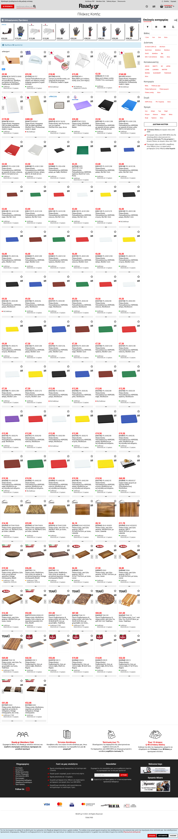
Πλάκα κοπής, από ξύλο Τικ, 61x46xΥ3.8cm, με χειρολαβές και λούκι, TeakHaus (12, 665)
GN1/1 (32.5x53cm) (151, 57)
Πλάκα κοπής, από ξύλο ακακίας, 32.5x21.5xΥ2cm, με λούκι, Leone (105, 574)
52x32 (147, 53)
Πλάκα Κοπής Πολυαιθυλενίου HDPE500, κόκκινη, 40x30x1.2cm (81, 260)
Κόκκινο (155, 114)
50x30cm (167, 50)
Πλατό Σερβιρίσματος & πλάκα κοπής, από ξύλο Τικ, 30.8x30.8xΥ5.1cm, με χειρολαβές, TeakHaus (58, 620)
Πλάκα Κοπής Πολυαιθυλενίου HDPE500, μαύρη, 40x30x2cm (11, 305)
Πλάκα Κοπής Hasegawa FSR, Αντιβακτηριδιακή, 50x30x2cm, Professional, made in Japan (128, 81)
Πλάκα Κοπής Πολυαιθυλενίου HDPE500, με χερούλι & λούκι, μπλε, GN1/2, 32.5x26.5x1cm (128, 126)
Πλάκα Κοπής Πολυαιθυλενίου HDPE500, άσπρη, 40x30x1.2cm (105, 260)
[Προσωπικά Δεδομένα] (132, 832)
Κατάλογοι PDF (89, 1)
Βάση (161, 57)
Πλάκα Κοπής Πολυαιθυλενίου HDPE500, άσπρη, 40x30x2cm (128, 305)
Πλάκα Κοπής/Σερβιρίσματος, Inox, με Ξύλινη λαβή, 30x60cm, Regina (33, 665)
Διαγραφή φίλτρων (160, 124)
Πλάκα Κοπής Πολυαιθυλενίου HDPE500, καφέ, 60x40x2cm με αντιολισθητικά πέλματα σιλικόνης (11, 486)
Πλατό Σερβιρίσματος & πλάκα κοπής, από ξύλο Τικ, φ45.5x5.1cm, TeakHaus (105, 619)
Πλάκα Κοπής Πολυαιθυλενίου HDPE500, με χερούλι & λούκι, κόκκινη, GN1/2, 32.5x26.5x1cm (12, 171)
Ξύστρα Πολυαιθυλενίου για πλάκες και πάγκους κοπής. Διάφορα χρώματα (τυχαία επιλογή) (35, 81)
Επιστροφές (20, 778)
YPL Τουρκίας (160, 102)
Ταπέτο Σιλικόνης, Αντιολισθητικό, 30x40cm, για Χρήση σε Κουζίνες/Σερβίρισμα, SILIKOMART (11, 81)
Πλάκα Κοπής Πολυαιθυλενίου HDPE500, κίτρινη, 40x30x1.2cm (128, 260)
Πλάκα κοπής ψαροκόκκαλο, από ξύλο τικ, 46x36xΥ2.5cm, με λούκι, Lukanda (35, 529)
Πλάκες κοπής (149, 92)
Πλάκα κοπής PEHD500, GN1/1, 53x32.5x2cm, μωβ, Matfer (81, 125)
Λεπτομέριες (162, 836)
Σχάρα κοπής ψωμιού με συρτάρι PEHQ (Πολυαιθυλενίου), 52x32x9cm (127, 485)
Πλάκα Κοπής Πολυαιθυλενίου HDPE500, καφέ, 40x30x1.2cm (34, 260)
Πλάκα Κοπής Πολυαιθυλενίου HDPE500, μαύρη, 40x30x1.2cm (128, 215)
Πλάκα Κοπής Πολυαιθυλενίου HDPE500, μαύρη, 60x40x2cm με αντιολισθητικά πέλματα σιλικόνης (105, 441)
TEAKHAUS (167, 73)
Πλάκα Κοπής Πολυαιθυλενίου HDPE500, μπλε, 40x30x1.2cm (11, 260)
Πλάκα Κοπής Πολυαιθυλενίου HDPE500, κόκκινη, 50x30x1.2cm (128, 350)
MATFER (164, 69)
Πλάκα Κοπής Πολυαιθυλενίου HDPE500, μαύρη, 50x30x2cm (58, 395)
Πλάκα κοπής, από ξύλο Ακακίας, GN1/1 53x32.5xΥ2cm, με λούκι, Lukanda (128, 530)
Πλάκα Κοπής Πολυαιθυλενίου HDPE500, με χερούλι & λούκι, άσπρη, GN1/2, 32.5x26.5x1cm (35, 171)
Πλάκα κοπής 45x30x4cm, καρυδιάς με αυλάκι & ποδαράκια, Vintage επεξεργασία (34, 710)
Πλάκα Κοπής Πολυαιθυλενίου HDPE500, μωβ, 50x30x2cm (11, 439)
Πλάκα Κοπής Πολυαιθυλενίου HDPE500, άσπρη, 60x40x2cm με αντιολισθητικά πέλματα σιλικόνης (81, 486)
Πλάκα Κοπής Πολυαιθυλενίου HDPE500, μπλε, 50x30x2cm (81, 395)
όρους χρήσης (109, 779)
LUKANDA (156, 69)
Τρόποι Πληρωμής (22, 774)
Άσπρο (153, 111)
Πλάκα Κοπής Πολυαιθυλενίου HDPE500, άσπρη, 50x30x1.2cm (11, 395)
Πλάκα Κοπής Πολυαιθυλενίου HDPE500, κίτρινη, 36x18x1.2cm (105, 215)
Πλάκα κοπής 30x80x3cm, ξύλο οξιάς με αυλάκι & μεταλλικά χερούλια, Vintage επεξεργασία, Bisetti (59, 575)
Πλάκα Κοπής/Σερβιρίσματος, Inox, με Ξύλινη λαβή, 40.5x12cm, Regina (104, 665)
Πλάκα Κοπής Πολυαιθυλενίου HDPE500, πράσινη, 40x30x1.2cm (58, 260)
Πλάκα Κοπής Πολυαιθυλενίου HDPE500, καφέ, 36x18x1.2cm (11, 215)
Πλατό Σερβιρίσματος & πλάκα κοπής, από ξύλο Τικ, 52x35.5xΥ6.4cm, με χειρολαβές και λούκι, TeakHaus (82, 621)
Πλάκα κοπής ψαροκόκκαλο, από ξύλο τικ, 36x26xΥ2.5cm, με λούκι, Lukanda (12, 529)
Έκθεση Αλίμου (111, 1)
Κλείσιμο (173, 836)
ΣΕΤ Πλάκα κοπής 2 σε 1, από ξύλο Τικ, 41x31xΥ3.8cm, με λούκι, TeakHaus (129, 619)
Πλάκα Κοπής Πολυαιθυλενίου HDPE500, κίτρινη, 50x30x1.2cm (34, 395)
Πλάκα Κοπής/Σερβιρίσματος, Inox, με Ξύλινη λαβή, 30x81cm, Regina (57, 665)
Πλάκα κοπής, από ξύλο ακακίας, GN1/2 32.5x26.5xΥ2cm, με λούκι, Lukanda (81, 530)
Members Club (100, 1)
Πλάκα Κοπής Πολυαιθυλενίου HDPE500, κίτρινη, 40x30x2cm (11, 350)
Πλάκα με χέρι (156, 86)
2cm (159, 37)
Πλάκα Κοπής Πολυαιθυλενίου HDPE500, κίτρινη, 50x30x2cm (81, 439)
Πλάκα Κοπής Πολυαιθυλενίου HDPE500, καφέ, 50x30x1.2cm (81, 350)
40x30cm (158, 50)
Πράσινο (154, 118)
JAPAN (168, 66)
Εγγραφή (173, 1)
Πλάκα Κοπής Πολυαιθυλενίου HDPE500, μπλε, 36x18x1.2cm (128, 170)
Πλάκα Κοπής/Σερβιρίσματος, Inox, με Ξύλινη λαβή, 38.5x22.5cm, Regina (81, 665)
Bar (162, 53)
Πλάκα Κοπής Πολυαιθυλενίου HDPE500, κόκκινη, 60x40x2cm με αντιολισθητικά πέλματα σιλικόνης (58, 486)
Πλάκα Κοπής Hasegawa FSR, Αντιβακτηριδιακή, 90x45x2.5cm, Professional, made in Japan (35, 126)
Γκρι (159, 111)
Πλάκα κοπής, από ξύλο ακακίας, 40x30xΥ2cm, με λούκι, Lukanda (104, 529)
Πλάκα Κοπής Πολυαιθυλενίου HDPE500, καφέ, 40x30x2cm (58, 305)
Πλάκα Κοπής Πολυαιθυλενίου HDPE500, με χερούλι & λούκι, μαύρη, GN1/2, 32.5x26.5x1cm (105, 126)
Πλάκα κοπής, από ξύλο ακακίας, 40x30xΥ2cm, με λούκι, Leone (11, 619)
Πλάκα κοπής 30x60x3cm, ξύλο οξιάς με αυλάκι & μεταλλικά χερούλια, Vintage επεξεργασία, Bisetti (35, 575)
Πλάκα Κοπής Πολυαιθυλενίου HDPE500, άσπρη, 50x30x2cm (58, 439)
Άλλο (165, 37)
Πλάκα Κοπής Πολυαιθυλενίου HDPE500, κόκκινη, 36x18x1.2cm (58, 215)
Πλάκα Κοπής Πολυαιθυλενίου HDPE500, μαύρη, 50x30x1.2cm (34, 350)
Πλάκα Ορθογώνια (150, 89)
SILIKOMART (157, 73)
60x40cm (155, 53)
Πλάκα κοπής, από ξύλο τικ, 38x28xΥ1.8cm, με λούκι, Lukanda (58, 529)
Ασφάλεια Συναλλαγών (24, 782)
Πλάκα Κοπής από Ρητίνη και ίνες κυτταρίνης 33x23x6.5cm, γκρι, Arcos (59, 125)
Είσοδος (166, 1)
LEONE (147, 69)
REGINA (147, 73)
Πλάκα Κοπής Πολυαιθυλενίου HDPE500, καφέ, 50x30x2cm (105, 395)
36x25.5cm (148, 50)
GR (162, 66)
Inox (146, 111)
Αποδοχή (152, 836)
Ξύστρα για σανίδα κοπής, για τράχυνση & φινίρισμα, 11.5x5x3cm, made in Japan (59, 80)
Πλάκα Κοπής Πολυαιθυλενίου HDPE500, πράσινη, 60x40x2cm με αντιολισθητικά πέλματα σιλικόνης (34, 486)
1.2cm (147, 37)
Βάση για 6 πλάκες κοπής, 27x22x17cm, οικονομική (104, 79)
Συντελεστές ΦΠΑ (22, 776)
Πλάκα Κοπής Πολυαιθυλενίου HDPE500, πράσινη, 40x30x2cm (81, 305)
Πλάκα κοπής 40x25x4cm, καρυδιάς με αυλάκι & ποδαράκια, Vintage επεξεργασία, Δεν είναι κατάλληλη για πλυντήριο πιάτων (11, 711)
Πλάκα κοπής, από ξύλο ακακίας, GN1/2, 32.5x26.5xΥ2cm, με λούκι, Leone (128, 575)
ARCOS (147, 66)
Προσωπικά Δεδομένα (24, 780)
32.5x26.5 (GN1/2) (150, 47)
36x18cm (162, 47)
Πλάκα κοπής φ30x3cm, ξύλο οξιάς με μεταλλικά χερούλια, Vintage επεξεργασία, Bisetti (12, 575)
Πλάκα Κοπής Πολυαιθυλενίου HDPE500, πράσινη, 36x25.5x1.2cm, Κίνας (81, 173)
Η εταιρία (19, 768)
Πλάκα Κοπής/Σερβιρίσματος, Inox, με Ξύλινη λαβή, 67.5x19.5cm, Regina (128, 665)
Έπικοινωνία (121, 1)
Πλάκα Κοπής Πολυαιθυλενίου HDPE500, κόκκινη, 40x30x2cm (105, 305)
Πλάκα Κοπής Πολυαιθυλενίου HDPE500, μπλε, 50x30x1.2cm (58, 350)
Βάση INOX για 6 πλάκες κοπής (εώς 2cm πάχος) (80, 79)
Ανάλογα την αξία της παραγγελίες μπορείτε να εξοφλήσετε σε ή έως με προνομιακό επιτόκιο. (155, 746)
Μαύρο (163, 114)
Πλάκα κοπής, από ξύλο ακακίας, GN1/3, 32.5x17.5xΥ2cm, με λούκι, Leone (81, 575)
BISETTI (155, 66)
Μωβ (146, 118)
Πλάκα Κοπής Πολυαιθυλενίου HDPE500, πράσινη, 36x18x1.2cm (34, 215)
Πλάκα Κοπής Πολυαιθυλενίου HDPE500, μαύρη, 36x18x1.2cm (105, 170)
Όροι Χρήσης (20, 784)
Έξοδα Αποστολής (22, 772)
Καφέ (166, 111)
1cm (153, 37)
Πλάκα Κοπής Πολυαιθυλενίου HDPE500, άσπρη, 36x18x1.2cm (81, 215)
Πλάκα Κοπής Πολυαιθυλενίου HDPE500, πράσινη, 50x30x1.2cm (105, 350)
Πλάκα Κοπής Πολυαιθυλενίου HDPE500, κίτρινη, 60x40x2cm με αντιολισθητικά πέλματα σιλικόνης (105, 486)
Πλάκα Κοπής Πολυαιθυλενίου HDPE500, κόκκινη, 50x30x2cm (34, 439)
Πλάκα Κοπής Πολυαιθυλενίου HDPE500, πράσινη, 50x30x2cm (128, 395)
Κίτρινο (147, 114)
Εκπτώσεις (19, 770)
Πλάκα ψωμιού (164, 89)
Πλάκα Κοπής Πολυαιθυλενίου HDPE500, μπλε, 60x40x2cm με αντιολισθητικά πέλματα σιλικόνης (128, 441)
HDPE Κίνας (148, 102)
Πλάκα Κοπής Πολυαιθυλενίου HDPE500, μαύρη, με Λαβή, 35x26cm (58, 170)
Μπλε (170, 114)
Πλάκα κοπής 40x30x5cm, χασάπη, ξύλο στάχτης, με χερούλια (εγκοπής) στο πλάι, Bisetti (34, 620)
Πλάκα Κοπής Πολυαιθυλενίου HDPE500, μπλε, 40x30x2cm (34, 305)
